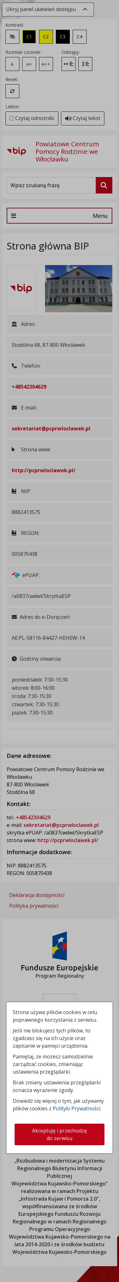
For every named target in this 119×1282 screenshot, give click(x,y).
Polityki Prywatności (76, 1108)
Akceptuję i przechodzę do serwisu (59, 1134)
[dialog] (59, 641)
